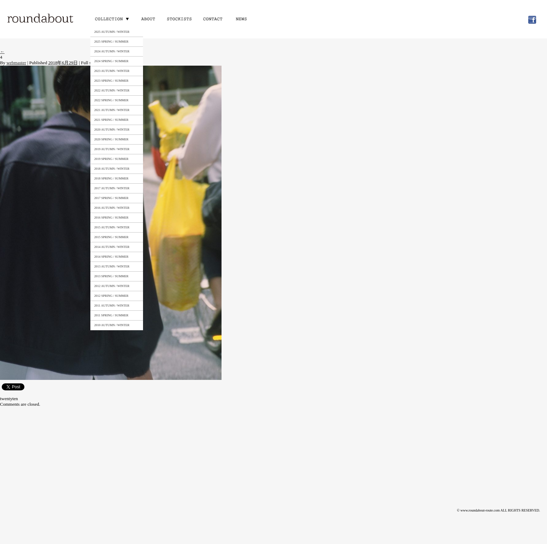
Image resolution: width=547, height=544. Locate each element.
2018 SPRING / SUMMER (111, 178)
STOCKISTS (179, 18)
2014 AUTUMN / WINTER (111, 247)
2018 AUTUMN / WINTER (111, 168)
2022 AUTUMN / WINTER (111, 90)
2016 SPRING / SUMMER (111, 217)
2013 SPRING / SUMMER (111, 276)
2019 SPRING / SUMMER (111, 159)
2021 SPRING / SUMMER (111, 120)
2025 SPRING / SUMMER (111, 41)
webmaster (16, 62)
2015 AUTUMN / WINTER (111, 227)
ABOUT (148, 18)
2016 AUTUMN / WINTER (111, 207)
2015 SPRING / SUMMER (111, 237)
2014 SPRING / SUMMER (111, 256)
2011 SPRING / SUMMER (111, 315)
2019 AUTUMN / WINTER (111, 149)
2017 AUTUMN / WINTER (111, 188)
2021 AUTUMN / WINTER (111, 110)
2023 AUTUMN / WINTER (111, 71)
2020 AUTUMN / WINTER (111, 129)
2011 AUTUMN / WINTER (111, 305)
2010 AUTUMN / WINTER (111, 325)
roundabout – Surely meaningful (40, 19)
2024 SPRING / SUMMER (111, 61)
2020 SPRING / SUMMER (111, 139)
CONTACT (212, 18)
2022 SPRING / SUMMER (111, 100)
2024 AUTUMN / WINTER (111, 51)
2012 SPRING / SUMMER (111, 295)
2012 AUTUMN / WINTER (111, 286)
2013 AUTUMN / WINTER (111, 266)
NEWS (242, 18)
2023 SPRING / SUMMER (111, 80)
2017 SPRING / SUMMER (111, 198)
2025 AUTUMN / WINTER (111, 32)
